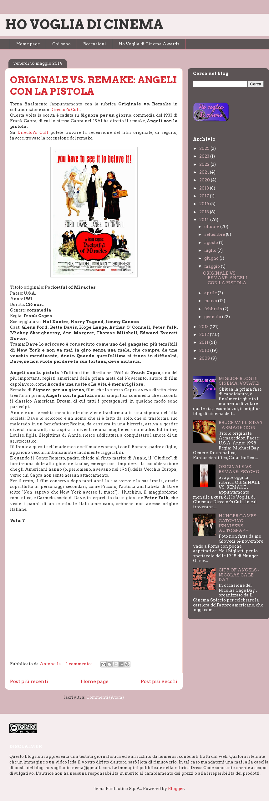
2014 (204, 219)
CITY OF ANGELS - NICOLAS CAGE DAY (239, 575)
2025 (205, 148)
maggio (212, 266)
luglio (210, 250)
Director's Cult (65, 109)
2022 (205, 164)
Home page (28, 44)
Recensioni (94, 44)
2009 (205, 358)
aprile (211, 293)
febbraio (213, 309)
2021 (204, 172)
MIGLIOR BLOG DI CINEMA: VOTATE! (239, 381)
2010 (204, 350)
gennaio (213, 316)
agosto (211, 242)
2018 (204, 188)
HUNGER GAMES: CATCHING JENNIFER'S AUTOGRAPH (238, 523)
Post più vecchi (159, 681)
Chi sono (61, 44)
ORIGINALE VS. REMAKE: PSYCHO (239, 469)
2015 (204, 212)
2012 (204, 334)
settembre (215, 234)
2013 (204, 326)
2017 (204, 196)
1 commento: (79, 664)
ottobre (212, 226)
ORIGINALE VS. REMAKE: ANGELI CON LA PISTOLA (93, 85)
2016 (204, 203)
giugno (212, 258)
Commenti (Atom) (105, 697)
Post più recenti (29, 681)
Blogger (176, 788)
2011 (204, 342)
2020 (205, 180)
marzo (211, 300)
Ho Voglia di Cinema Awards (149, 44)
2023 (204, 156)
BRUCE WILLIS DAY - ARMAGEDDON (241, 425)
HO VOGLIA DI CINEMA (84, 24)
